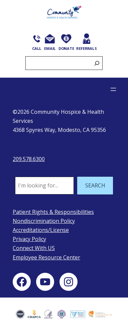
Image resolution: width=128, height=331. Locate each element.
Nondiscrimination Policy (44, 221)
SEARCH (95, 185)
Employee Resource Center (46, 257)
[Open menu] (113, 89)
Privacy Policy (29, 239)
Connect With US (34, 248)
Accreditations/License (41, 230)
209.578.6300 (29, 159)
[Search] (97, 63)
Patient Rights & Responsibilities (53, 212)
